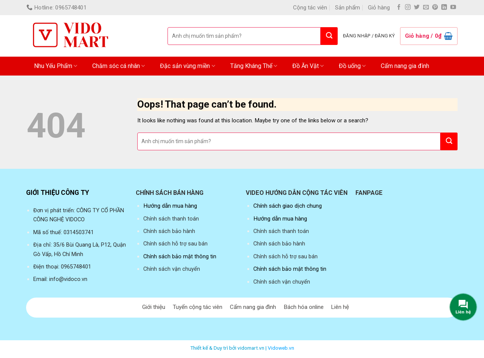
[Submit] (329, 36)
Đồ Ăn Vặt (308, 65)
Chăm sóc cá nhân (118, 65)
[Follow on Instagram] (408, 7)
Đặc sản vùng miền (187, 65)
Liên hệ (340, 307)
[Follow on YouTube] (453, 7)
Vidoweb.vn (281, 348)
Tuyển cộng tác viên (197, 307)
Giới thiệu (153, 307)
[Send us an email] (426, 7)
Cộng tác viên (310, 7)
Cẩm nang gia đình (405, 65)
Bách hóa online (304, 307)
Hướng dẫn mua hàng (170, 205)
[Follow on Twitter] (417, 7)
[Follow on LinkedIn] (444, 7)
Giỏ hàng (379, 7)
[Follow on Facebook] (399, 7)
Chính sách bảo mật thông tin (179, 256)
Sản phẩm (347, 7)
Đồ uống (352, 65)
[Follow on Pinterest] (435, 7)
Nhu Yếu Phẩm (55, 65)
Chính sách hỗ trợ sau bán (175, 244)
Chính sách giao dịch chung (287, 205)
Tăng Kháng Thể (253, 65)
